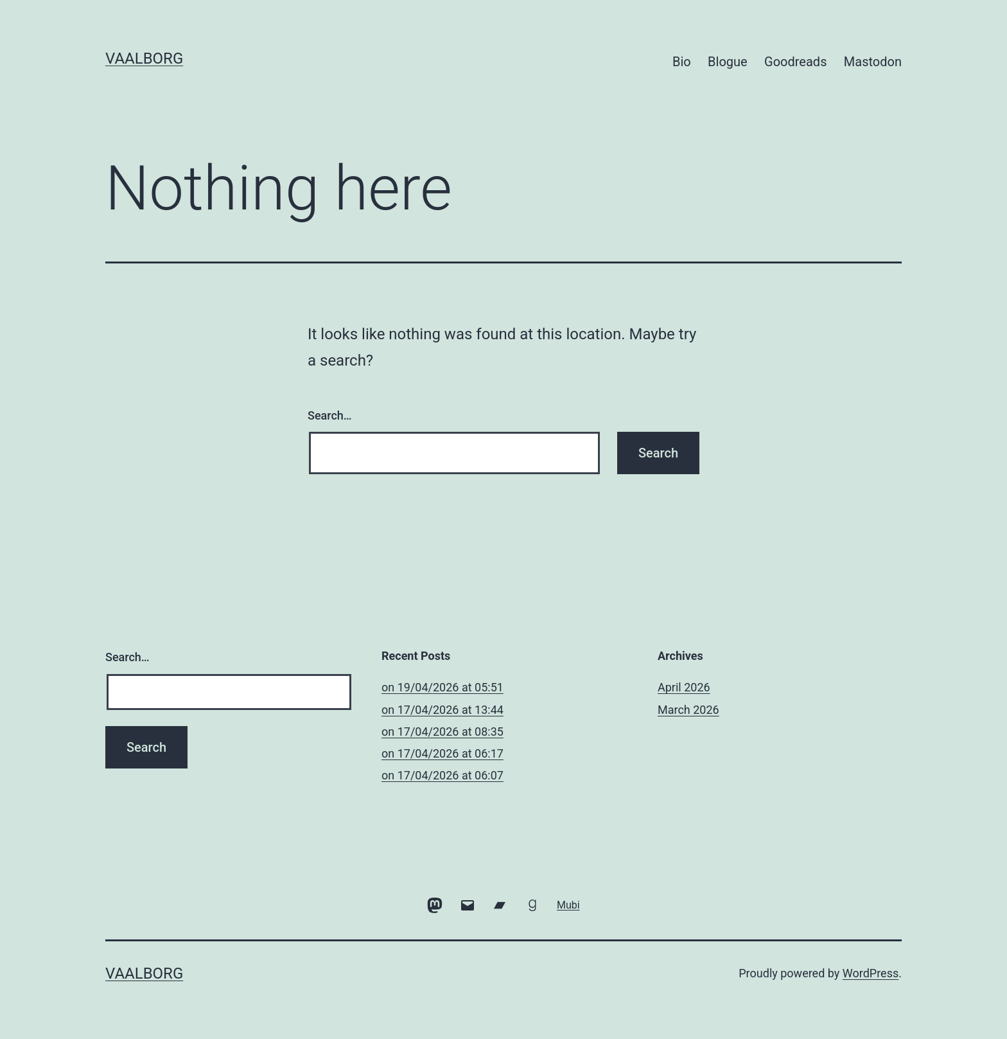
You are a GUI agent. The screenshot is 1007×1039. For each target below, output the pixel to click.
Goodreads (795, 61)
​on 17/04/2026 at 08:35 (442, 731)
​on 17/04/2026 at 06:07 (442, 775)
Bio (681, 61)
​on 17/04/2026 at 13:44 (442, 709)
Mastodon (873, 61)
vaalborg (144, 58)
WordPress (870, 973)
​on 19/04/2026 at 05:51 (442, 687)
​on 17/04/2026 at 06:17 (442, 753)
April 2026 (684, 687)
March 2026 (688, 709)
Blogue (728, 61)
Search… (330, 415)
